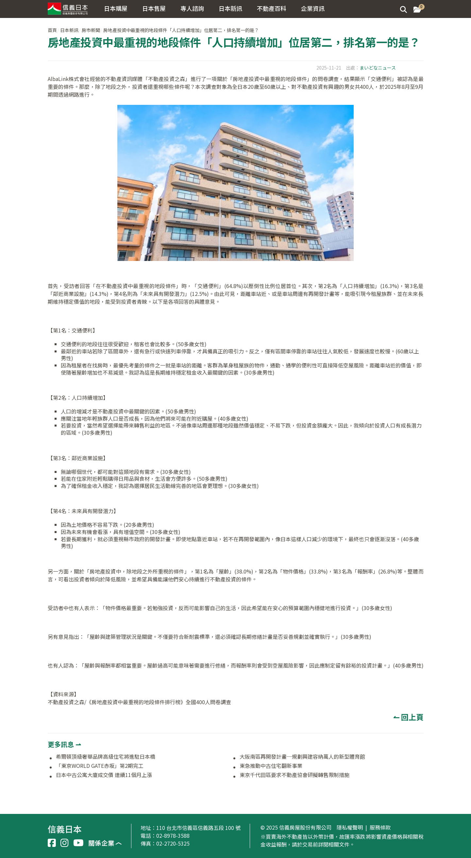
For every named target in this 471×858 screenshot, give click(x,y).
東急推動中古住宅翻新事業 (271, 765)
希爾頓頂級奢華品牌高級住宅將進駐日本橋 (105, 756)
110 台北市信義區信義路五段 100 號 (198, 828)
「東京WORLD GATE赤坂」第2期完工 (99, 765)
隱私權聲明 (350, 827)
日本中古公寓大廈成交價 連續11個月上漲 (104, 775)
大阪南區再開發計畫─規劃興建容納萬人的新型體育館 (302, 756)
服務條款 (380, 827)
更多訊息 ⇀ (64, 744)
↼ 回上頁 (408, 716)
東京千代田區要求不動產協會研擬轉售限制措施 (294, 775)
